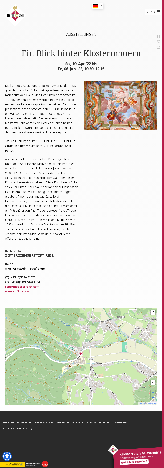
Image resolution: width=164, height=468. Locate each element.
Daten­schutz (80, 422)
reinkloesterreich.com (22, 287)
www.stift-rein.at (17, 291)
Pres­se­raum (24, 422)
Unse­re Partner (43, 422)
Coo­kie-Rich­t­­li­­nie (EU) (17, 428)
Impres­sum (63, 422)
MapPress (142, 403)
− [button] (153, 397)
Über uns (8, 422)
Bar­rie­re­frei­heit (102, 422)
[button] (150, 12)
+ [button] (153, 393)
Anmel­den (121, 422)
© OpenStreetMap (151, 403)
